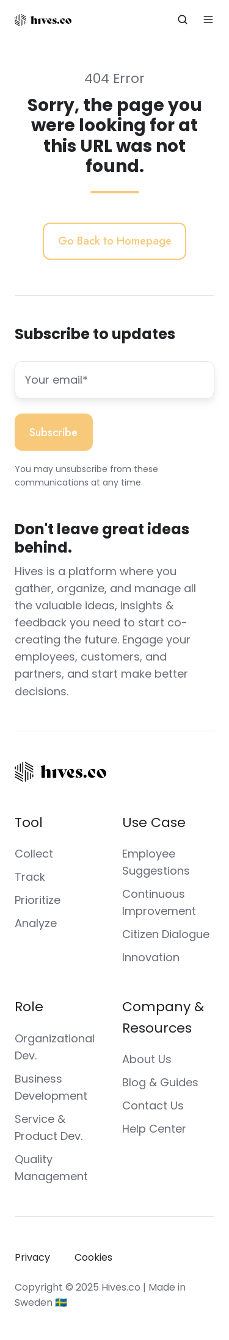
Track (30, 876)
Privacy (32, 1257)
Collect (34, 853)
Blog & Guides (160, 1082)
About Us (147, 1059)
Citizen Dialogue (165, 934)
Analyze (36, 923)
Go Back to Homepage (115, 241)
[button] (182, 19)
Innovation (151, 957)
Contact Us (153, 1105)
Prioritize (37, 900)
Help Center (154, 1128)
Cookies (93, 1257)
